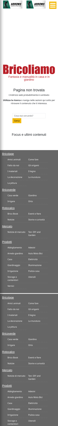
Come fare (33, 159)
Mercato (7, 226)
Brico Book (13, 213)
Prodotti (7, 242)
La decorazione (15, 177)
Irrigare (11, 201)
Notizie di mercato (16, 232)
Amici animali (14, 159)
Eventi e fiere (34, 213)
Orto (30, 201)
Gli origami (33, 165)
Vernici (11, 286)
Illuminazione (35, 265)
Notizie (11, 219)
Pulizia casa (33, 271)
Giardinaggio (14, 265)
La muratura (34, 177)
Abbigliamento (15, 247)
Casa (10, 259)
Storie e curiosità (36, 219)
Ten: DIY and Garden (34, 234)
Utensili (32, 277)
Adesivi (31, 247)
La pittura (12, 183)
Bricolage (8, 153)
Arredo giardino (15, 253)
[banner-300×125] (12, 4)
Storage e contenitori (13, 279)
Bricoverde (9, 189)
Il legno (32, 171)
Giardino (32, 195)
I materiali (12, 171)
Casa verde (13, 195)
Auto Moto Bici (35, 253)
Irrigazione (13, 271)
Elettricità (32, 259)
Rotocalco (8, 208)
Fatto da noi (13, 165)
